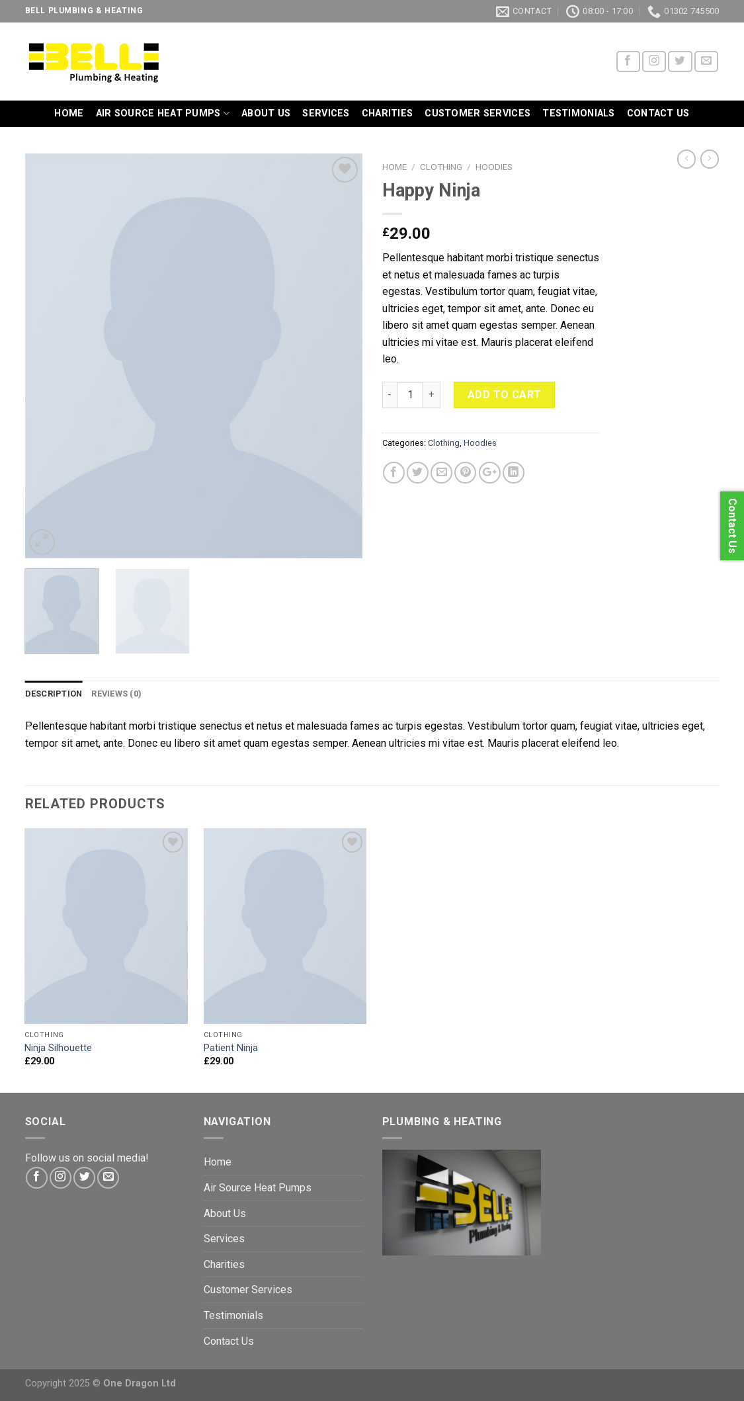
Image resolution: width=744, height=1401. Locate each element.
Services (325, 113)
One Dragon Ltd (139, 1383)
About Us (265, 113)
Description (54, 694)
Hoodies (494, 166)
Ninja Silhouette (58, 1048)
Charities (387, 113)
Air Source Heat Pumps (163, 113)
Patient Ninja (231, 1048)
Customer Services (477, 113)
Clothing (441, 166)
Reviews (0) (116, 694)
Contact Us (658, 113)
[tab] (54, 694)
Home (68, 113)
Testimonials (578, 113)
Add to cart (505, 394)
